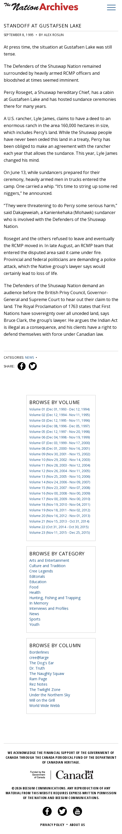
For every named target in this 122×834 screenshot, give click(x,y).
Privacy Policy (54, 824)
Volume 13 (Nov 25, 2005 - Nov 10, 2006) (59, 476)
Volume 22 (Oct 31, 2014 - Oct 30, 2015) (58, 527)
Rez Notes (38, 684)
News (29, 357)
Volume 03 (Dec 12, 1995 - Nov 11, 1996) (59, 420)
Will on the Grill (42, 700)
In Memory (38, 603)
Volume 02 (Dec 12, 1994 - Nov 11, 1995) (59, 415)
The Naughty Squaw (46, 673)
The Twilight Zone (44, 689)
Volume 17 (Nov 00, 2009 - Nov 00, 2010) (59, 499)
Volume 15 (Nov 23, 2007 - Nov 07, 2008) (59, 487)
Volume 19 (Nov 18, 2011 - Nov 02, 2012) (59, 510)
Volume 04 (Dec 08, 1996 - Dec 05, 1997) (59, 426)
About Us (77, 824)
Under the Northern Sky (49, 694)
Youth (34, 624)
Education (37, 581)
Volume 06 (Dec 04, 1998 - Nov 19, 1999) (59, 437)
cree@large (39, 657)
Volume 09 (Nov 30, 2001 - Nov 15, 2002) (59, 454)
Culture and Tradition (47, 565)
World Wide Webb (44, 705)
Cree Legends (41, 571)
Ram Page (38, 678)
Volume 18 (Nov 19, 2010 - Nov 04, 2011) (59, 504)
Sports (34, 619)
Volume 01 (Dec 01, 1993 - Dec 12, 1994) (59, 409)
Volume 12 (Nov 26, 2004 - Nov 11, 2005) (59, 471)
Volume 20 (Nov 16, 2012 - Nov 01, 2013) (59, 515)
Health (34, 592)
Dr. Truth (37, 668)
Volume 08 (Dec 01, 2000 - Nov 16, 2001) (59, 448)
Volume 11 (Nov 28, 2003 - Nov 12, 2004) (59, 465)
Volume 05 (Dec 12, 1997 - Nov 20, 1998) (59, 431)
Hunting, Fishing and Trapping (54, 597)
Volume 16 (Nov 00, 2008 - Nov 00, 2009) (59, 493)
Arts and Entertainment (49, 560)
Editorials (37, 576)
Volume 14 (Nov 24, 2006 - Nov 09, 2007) (59, 482)
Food (33, 587)
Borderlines (39, 652)
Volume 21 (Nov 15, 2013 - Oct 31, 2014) (59, 521)
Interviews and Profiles (48, 608)
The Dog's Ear (41, 662)
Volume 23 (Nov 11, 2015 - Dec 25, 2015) (59, 532)
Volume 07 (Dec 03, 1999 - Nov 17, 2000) (59, 443)
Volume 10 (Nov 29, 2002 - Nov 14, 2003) (59, 459)
